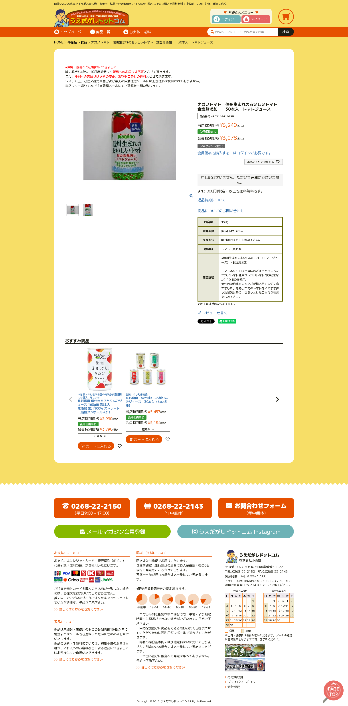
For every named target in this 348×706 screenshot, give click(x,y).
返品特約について (212, 199)
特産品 (72, 42)
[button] (70, 399)
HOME (58, 42)
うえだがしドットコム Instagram (240, 531)
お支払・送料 (140, 31)
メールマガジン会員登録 (116, 531)
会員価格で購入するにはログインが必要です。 (235, 152)
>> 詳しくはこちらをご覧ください (78, 609)
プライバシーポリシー (243, 682)
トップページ (70, 31)
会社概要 (233, 687)
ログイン (227, 19)
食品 (84, 42)
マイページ (259, 19)
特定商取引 (235, 677)
